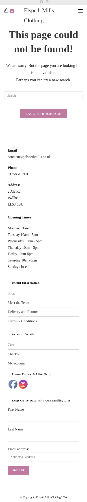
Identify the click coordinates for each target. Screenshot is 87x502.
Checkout (14, 354)
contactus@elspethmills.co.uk (29, 157)
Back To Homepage (43, 113)
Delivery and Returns (23, 312)
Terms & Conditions (22, 321)
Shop (11, 293)
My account (16, 363)
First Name (16, 409)
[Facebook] (41, 2)
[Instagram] (46, 2)
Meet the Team (18, 302)
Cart (11, 345)
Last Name (15, 429)
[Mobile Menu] (80, 10)
